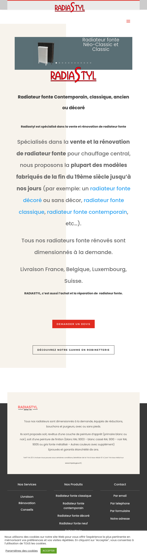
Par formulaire (120, 511)
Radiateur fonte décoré (73, 516)
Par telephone (120, 503)
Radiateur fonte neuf (73, 523)
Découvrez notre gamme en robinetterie (73, 349)
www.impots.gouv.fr (73, 463)
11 (87, 63)
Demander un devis (73, 324)
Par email (120, 496)
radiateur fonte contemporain (87, 212)
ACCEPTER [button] (49, 550)
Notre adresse (120, 519)
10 (84, 63)
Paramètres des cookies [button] (22, 550)
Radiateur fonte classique (73, 496)
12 (90, 63)
